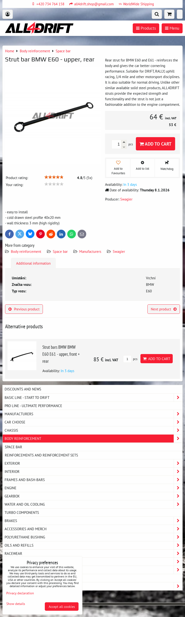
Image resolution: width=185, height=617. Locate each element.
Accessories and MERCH (93, 529)
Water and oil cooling (93, 504)
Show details (15, 604)
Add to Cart (155, 144)
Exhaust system (93, 570)
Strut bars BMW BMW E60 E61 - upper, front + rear (61, 354)
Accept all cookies (62, 606)
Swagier (119, 251)
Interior (93, 472)
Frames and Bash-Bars (93, 480)
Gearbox (93, 496)
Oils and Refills (93, 545)
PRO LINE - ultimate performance (33, 405)
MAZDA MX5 (14, 578)
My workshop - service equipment (93, 562)
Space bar (60, 251)
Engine (93, 488)
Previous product (24, 309)
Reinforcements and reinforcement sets (41, 455)
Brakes (93, 521)
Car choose (93, 422)
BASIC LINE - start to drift (93, 398)
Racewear (93, 553)
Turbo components (22, 512)
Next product (164, 309)
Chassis (93, 430)
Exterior (93, 463)
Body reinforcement (26, 251)
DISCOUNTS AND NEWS (23, 389)
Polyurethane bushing (93, 537)
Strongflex (93, 586)
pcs (130, 359)
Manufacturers (90, 251)
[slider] (54, 177)
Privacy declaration (20, 593)
